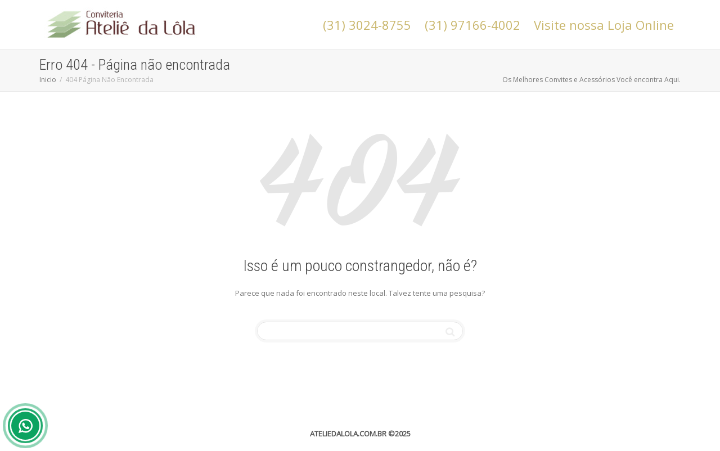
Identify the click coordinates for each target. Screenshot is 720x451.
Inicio (47, 79)
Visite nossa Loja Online (604, 24)
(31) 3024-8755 (367, 24)
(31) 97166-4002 (472, 24)
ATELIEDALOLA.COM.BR (348, 434)
